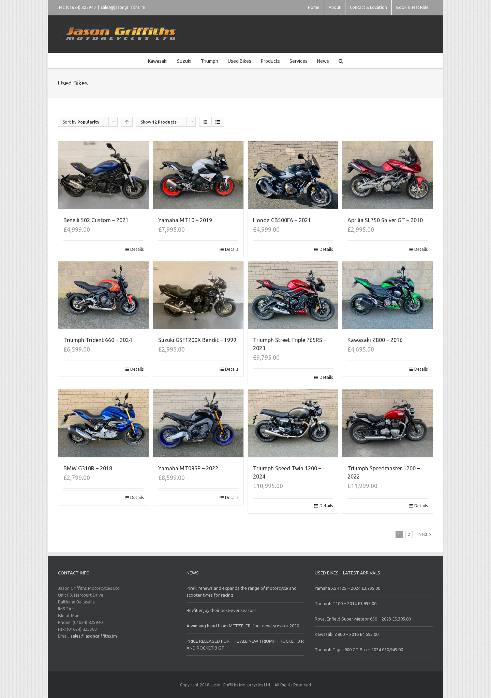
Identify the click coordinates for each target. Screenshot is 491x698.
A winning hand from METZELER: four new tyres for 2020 (243, 625)
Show (159, 122)
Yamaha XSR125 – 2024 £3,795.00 (347, 588)
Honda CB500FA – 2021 (282, 220)
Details (137, 249)
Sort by (81, 122)
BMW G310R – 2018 (87, 468)
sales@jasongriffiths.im (123, 7)
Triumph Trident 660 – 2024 (97, 340)
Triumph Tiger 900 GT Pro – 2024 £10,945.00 (359, 649)
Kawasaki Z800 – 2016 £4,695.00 (346, 634)
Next (423, 534)
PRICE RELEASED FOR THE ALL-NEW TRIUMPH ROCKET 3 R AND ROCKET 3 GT (245, 644)
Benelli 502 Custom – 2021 (96, 220)
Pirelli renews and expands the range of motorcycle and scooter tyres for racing (242, 591)
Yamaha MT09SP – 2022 (188, 468)
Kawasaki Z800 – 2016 (375, 340)
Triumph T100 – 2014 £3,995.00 (345, 603)
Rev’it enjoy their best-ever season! (221, 610)
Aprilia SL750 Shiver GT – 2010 (385, 220)
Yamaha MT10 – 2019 (185, 220)
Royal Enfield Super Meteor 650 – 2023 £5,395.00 (363, 618)
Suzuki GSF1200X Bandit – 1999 (197, 340)
